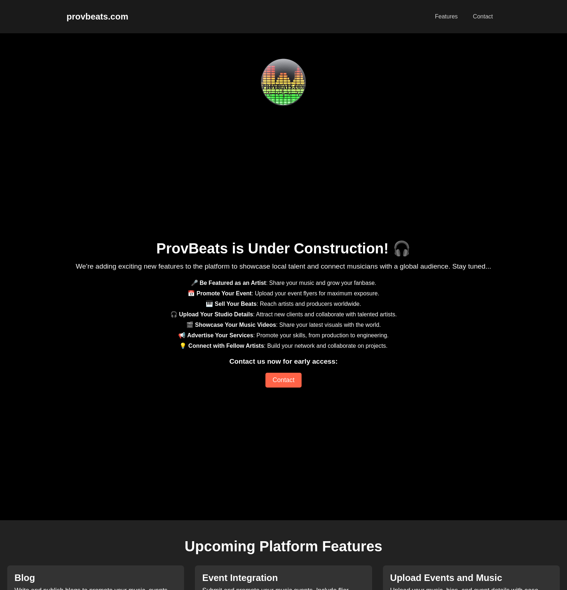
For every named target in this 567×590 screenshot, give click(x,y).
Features (446, 16)
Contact (483, 16)
